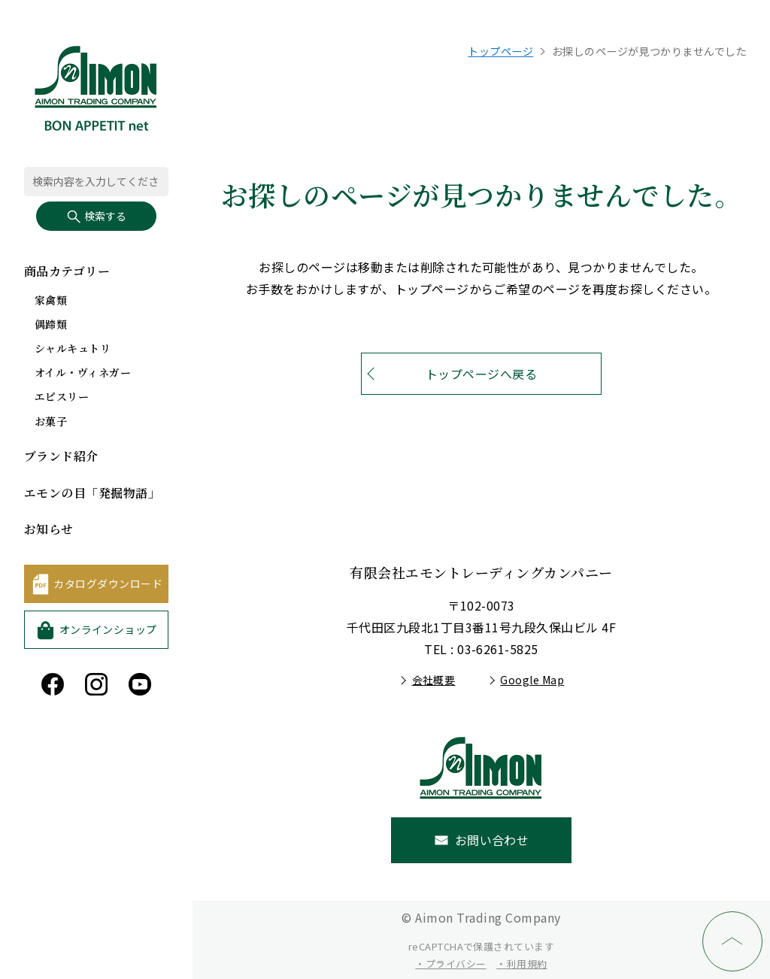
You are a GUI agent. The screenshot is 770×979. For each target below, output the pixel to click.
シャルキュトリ (73, 348)
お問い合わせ (492, 840)
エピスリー (62, 396)
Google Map (532, 679)
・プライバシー (450, 963)
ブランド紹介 (61, 456)
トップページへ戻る (481, 374)
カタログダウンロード (107, 583)
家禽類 (51, 300)
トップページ (500, 51)
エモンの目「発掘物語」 (92, 493)
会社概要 (434, 679)
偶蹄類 (51, 324)
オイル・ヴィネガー (83, 372)
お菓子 (51, 421)
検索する (96, 216)
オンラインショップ (108, 629)
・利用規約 (521, 963)
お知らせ (49, 529)
